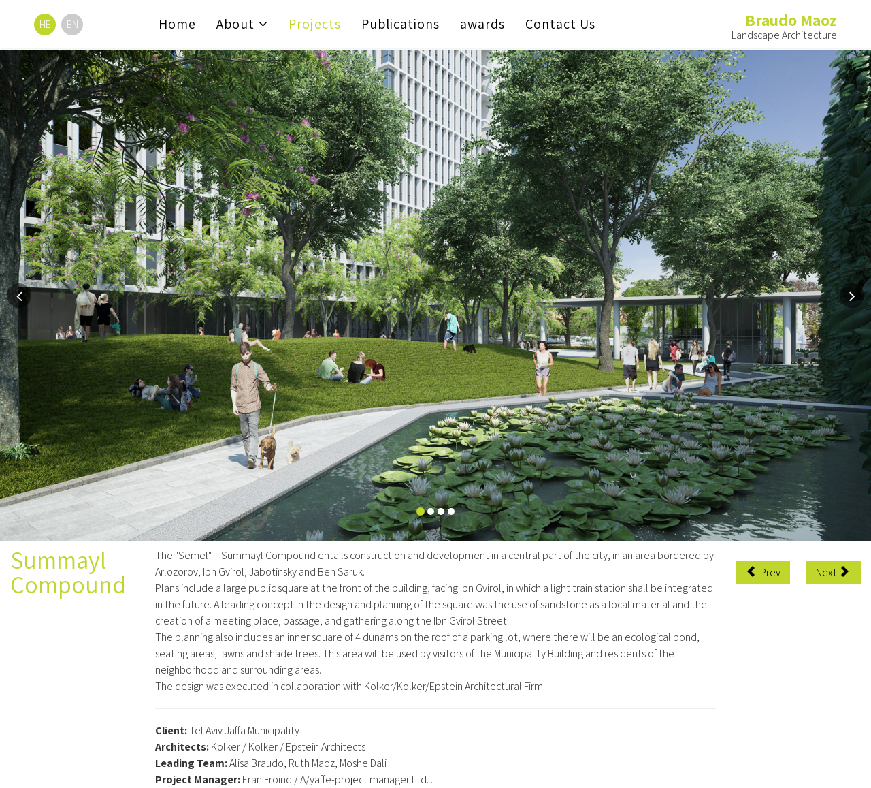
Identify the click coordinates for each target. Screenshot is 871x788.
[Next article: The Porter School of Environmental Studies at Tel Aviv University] (833, 572)
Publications (400, 24)
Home (177, 24)
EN (72, 24)
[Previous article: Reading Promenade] (763, 572)
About (235, 24)
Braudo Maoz (791, 20)
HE (45, 24)
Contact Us (560, 24)
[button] (19, 295)
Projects (315, 24)
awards (482, 24)
